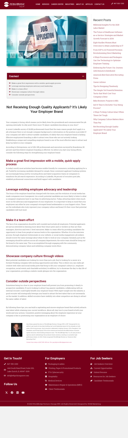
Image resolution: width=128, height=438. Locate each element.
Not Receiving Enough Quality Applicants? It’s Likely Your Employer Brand (105, 129)
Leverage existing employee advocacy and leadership (34, 87)
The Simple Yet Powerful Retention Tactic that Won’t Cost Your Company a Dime (108, 93)
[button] (6, 424)
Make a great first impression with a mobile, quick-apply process (39, 83)
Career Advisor (99, 82)
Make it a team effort (20, 91)
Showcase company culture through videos (30, 95)
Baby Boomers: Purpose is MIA (105, 101)
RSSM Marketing (94, 435)
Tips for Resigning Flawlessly (105, 86)
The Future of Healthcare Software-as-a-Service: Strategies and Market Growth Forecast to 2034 (108, 35)
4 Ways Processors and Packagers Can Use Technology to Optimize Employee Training (107, 60)
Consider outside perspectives (24, 98)
